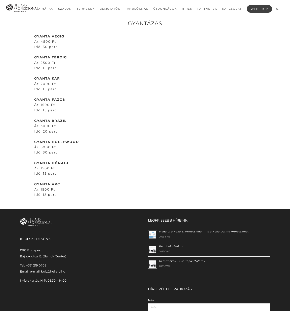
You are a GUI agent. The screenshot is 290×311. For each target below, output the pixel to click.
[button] (277, 8)
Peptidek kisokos (171, 246)
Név (151, 300)
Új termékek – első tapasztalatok (182, 260)
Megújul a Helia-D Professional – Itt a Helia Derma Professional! (204, 231)
